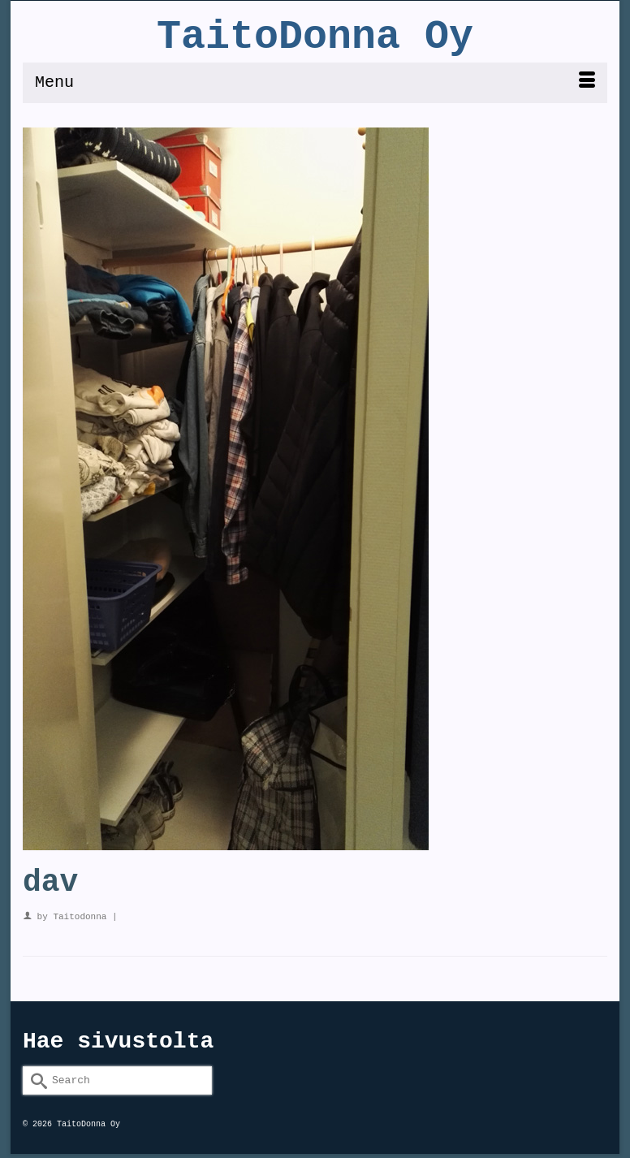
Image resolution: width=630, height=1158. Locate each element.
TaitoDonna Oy (315, 37)
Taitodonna (79, 917)
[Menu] (315, 83)
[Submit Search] (35, 1080)
